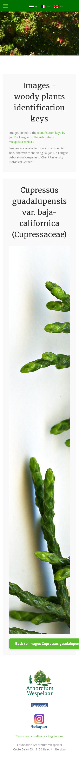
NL (36, 6)
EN (61, 6)
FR (49, 6)
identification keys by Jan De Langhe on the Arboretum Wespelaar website (37, 137)
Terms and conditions (30, 736)
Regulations (55, 736)
